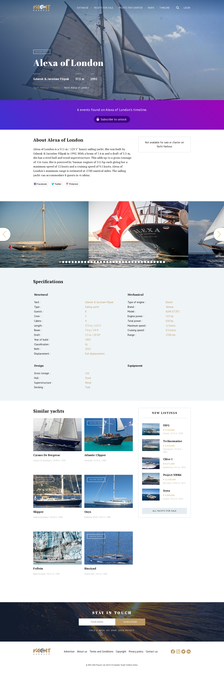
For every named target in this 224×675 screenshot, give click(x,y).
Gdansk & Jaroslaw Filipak (51, 79)
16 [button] (107, 262)
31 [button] (154, 262)
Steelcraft (88, 460)
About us (82, 651)
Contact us (152, 651)
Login (187, 7)
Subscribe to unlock (114, 119)
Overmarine (168, 449)
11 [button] (91, 262)
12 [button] (95, 262)
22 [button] (126, 262)
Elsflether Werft (91, 517)
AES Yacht (167, 483)
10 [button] (88, 262)
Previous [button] (5, 234)
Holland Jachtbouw (41, 517)
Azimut (166, 433)
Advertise (69, 651)
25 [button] (136, 262)
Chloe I (167, 459)
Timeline (164, 7)
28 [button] (145, 262)
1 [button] (60, 262)
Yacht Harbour (42, 8)
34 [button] (164, 262)
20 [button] (120, 262)
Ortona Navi (89, 574)
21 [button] (123, 262)
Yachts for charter (131, 7)
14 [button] (101, 262)
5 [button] (73, 262)
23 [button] (129, 262)
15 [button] (104, 262)
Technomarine (172, 441)
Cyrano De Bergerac (46, 455)
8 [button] (82, 262)
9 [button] (85, 262)
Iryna (166, 490)
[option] (138, 234)
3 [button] (66, 262)
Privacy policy (136, 651)
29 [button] (148, 262)
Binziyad (90, 568)
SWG (166, 425)
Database (83, 7)
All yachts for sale (164, 510)
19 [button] (117, 262)
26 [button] (139, 262)
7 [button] (79, 262)
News (151, 7)
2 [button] (63, 262)
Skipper (38, 512)
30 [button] (151, 262)
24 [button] (132, 262)
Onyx (87, 512)
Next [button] (219, 234)
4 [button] (69, 262)
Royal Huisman (39, 574)
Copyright (121, 651)
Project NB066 (172, 475)
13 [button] (98, 262)
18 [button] (114, 262)
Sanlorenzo (168, 467)
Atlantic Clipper (95, 455)
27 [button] (142, 262)
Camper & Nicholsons (42, 460)
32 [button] (158, 262)
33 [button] (161, 262)
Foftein (38, 568)
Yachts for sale (103, 7)
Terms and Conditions (101, 651)
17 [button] (110, 262)
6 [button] (76, 262)
